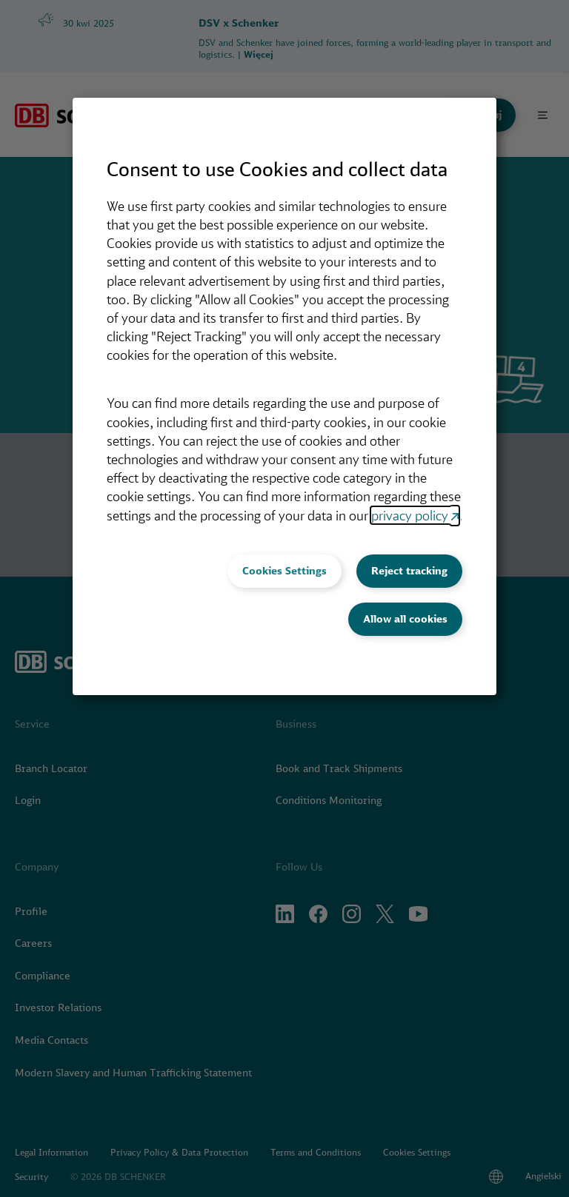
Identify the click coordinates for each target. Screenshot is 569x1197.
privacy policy (409, 515)
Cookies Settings (284, 570)
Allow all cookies (405, 619)
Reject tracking (409, 570)
